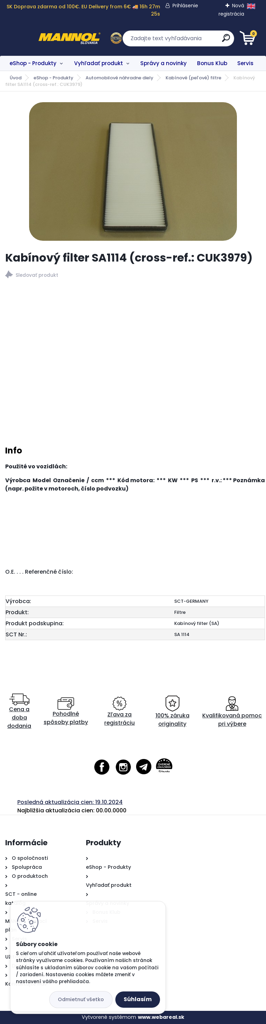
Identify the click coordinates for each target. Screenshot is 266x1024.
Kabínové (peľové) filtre (193, 77)
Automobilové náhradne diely (119, 77)
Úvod (15, 77)
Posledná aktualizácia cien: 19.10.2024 (70, 802)
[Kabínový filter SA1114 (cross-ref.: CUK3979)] (133, 171)
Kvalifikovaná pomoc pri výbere (232, 712)
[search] (216, 40)
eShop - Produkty (33, 63)
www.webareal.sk (161, 1017)
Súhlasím (138, 999)
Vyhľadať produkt (98, 63)
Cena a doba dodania (19, 712)
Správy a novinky (163, 63)
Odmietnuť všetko (81, 999)
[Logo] (47, 38)
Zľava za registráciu (119, 712)
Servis (245, 63)
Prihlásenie (185, 5)
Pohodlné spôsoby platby (66, 711)
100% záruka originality (172, 712)
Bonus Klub (212, 63)
